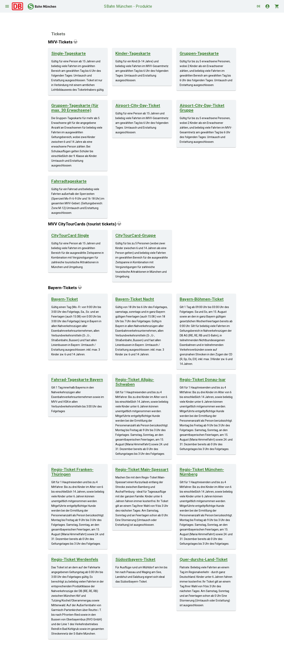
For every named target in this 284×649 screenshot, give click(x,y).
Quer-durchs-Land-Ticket (204, 559)
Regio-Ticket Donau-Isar (203, 379)
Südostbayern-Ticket (135, 559)
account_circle (267, 6)
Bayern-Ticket (64, 299)
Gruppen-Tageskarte (199, 53)
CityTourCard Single (70, 235)
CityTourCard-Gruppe (135, 235)
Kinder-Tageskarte (132, 53)
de (258, 6)
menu (7, 6)
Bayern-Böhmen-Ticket (202, 299)
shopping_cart (277, 6)
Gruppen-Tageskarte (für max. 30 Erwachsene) (74, 108)
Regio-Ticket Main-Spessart (141, 469)
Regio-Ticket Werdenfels (74, 559)
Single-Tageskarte (68, 53)
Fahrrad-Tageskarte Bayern (77, 379)
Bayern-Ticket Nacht (134, 299)
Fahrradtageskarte (69, 181)
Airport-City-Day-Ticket (137, 105)
